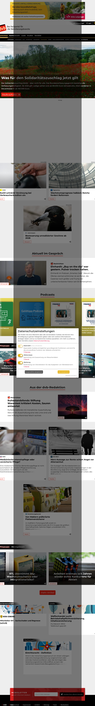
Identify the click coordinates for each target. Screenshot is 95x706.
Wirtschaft (4, 379)
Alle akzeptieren (63, 372)
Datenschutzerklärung (41, 341)
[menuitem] (87, 23)
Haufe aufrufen (11, 99)
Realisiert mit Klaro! (71, 375)
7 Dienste (27, 352)
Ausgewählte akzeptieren (33, 372)
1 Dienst (26, 359)
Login (88, 23)
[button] (94, 381)
